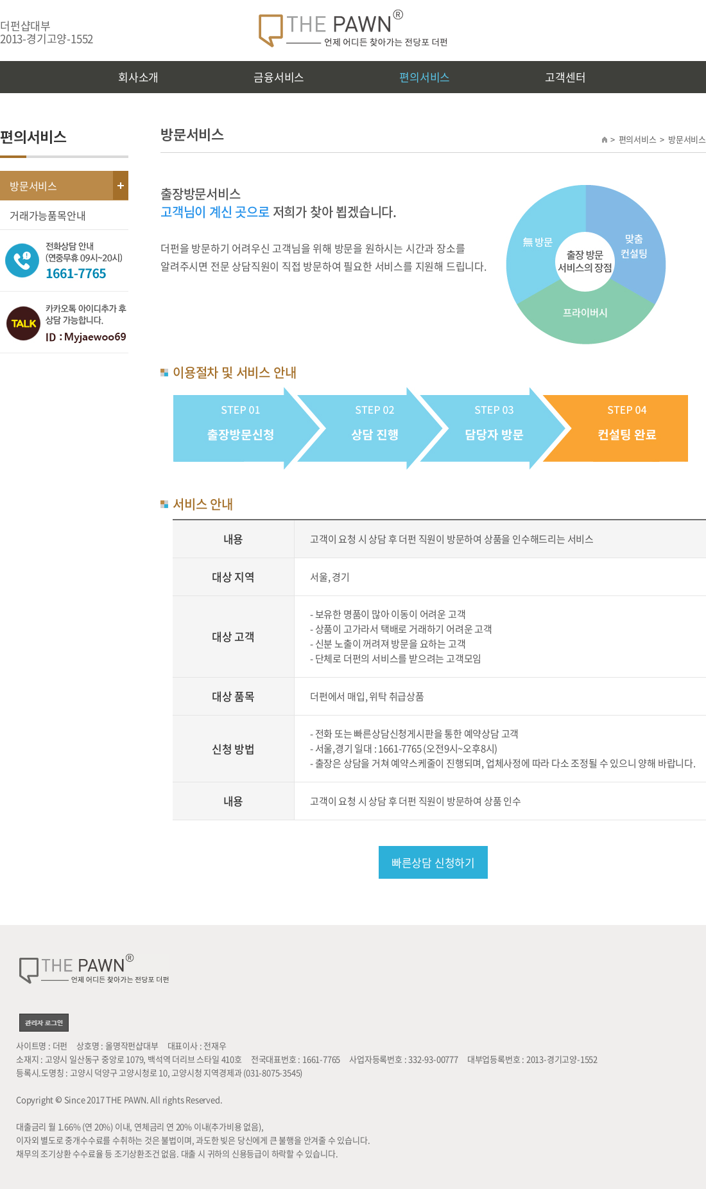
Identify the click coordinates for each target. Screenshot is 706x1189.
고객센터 (565, 77)
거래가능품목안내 (47, 215)
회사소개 (138, 77)
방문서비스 (33, 185)
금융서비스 (279, 77)
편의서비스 (424, 77)
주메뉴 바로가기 (0, 0)
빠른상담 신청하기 (433, 862)
